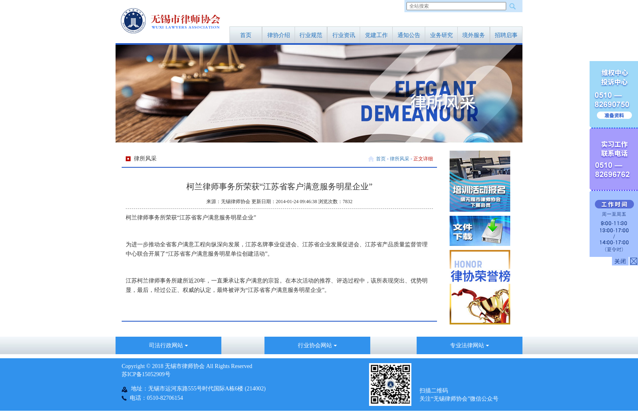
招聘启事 (506, 35)
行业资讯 (343, 35)
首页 (245, 35)
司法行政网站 (168, 345)
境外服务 (473, 35)
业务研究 (441, 35)
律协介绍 (278, 35)
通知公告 (409, 35)
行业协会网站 (317, 345)
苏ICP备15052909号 (146, 374)
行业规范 (310, 35)
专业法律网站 (469, 345)
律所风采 (399, 159)
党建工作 (376, 35)
